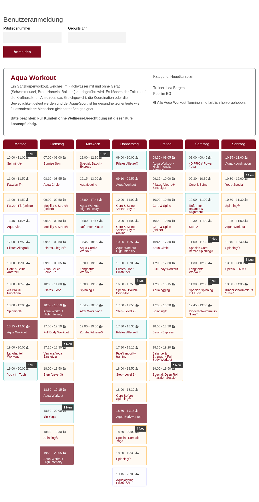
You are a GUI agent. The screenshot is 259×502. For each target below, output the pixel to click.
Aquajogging (88, 184)
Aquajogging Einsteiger (124, 481)
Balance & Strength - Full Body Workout (162, 356)
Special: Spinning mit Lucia (201, 291)
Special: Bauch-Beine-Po (127, 291)
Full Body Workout (56, 332)
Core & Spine (162, 205)
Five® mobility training (126, 355)
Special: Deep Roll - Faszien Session (165, 376)
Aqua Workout (17, 332)
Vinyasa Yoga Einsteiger (53, 355)
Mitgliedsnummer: (17, 28)
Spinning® (14, 163)
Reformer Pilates (91, 227)
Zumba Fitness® (91, 332)
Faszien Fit (14, 184)
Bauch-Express (163, 332)
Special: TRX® (235, 269)
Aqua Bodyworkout (129, 416)
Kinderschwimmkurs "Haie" (203, 312)
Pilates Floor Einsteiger (124, 270)
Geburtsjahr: (78, 28)
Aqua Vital (14, 227)
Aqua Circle (52, 184)
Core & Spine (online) (162, 228)
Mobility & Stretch (56, 227)
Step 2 (193, 227)
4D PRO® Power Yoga (201, 165)
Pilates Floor (52, 290)
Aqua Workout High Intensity (53, 312)
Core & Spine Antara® (16, 270)
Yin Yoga (50, 416)
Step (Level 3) (53, 374)
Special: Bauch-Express (91, 165)
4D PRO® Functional (14, 291)
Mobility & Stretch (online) (56, 207)
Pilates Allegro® (18, 248)
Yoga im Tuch (16, 374)
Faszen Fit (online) (20, 205)
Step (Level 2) (125, 311)
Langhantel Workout (14, 355)
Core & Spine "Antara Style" (125, 207)
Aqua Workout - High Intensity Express (163, 166)
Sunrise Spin (52, 163)
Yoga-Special (234, 184)
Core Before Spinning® (124, 397)
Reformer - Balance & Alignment (196, 209)
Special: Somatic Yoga (127, 439)
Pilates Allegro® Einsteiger (164, 186)
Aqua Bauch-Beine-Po (53, 270)
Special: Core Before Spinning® (201, 249)
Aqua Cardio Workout (88, 249)
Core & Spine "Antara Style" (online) (125, 230)
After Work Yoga (91, 311)
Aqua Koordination (238, 163)
